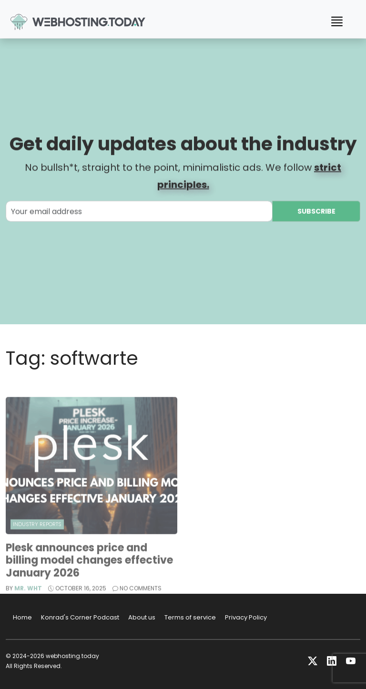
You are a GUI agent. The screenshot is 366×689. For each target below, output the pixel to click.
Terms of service (190, 617)
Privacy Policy (246, 617)
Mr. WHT (28, 598)
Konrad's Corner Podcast (80, 617)
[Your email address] (139, 212)
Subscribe (316, 212)
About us (141, 617)
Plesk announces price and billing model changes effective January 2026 (89, 570)
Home (22, 617)
